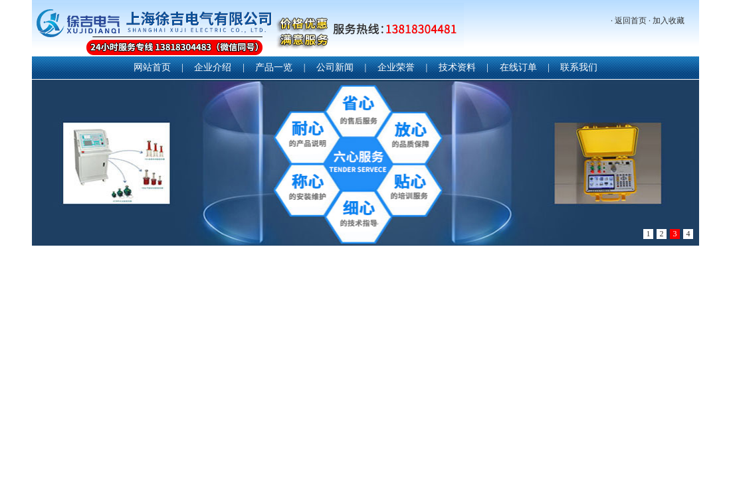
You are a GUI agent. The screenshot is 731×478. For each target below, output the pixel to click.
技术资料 (457, 67)
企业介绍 (212, 67)
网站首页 (152, 67)
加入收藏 (668, 20)
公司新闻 (335, 67)
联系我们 (578, 67)
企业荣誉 (396, 67)
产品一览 (273, 67)
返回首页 (631, 20)
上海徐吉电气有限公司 (248, 29)
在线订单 (518, 67)
